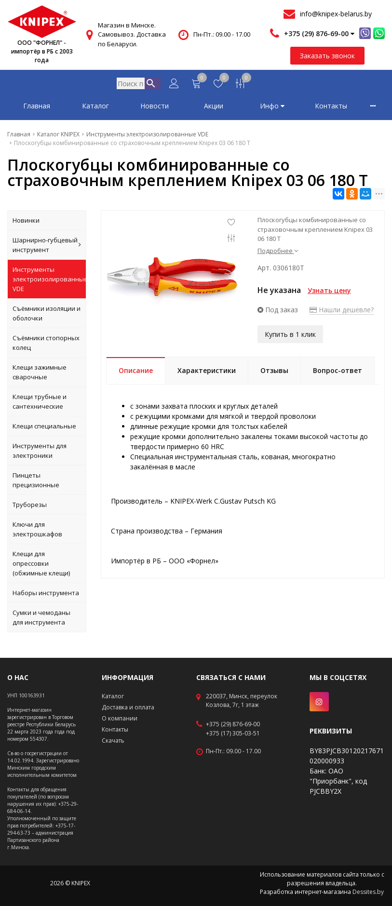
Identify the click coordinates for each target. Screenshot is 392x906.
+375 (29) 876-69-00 (233, 724)
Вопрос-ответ (337, 372)
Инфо (272, 107)
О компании (119, 718)
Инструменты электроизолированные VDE (49, 281)
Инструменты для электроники (40, 452)
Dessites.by (368, 892)
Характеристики (206, 372)
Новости (154, 107)
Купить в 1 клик (290, 335)
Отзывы (274, 372)
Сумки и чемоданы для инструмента (41, 619)
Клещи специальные (44, 428)
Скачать (113, 740)
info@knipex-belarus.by (336, 13)
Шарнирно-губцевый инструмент (47, 247)
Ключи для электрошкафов (37, 531)
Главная (36, 107)
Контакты (331, 107)
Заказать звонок (327, 55)
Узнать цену (329, 292)
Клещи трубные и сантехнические (40, 403)
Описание (136, 372)
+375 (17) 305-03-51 (233, 733)
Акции (213, 107)
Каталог (95, 107)
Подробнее (277, 252)
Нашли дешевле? (342, 311)
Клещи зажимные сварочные (40, 374)
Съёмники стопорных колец (46, 344)
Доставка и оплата (128, 707)
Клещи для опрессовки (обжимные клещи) (41, 565)
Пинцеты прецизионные (36, 482)
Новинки (26, 222)
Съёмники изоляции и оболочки (47, 315)
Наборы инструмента (46, 594)
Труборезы (30, 506)
